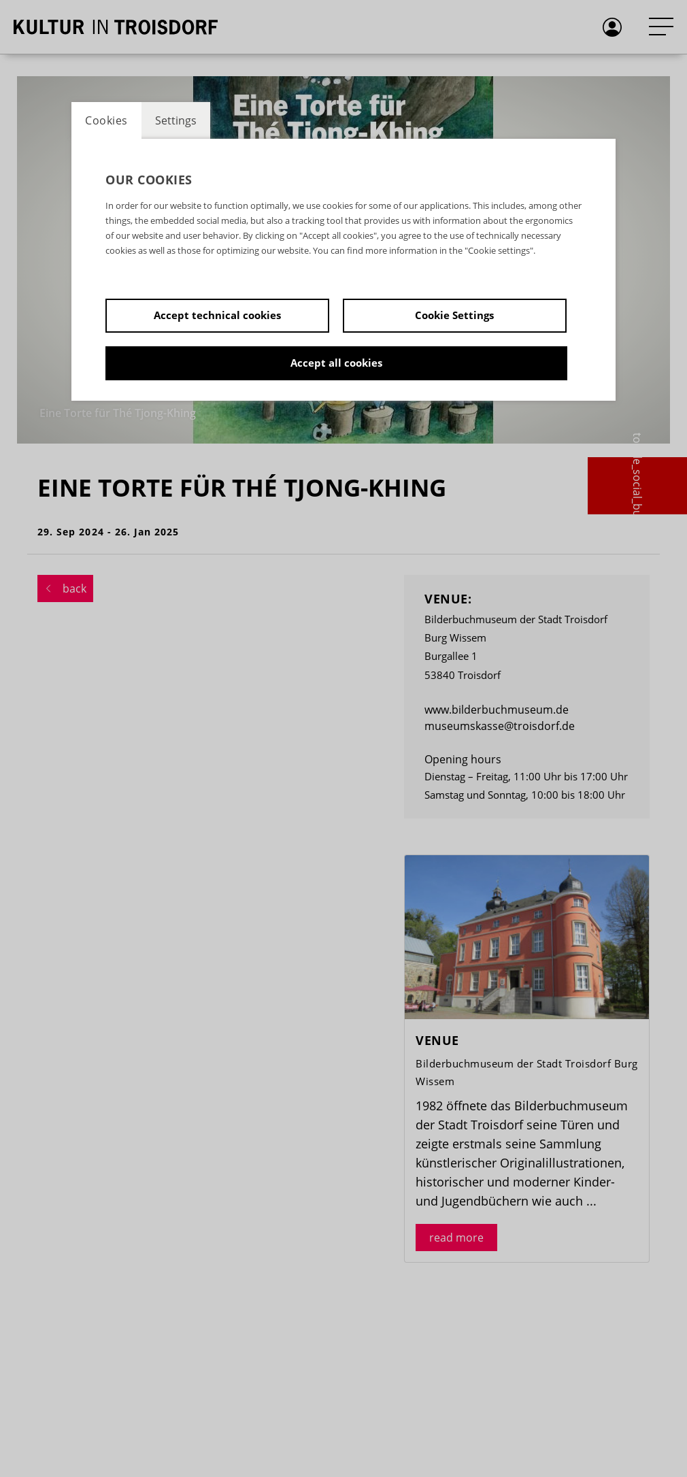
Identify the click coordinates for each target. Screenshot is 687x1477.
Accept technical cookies (217, 315)
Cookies (106, 120)
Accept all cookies (336, 362)
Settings (176, 120)
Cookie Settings (454, 315)
